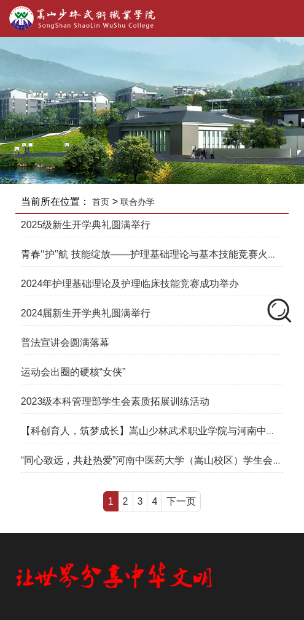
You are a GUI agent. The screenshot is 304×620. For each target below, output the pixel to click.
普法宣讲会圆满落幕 (65, 342)
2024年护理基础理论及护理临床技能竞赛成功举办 (130, 283)
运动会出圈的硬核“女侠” (73, 372)
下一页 (181, 501)
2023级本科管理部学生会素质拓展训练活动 (115, 401)
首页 (100, 202)
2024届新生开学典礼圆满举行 (86, 313)
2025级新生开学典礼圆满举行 (86, 225)
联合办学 (137, 202)
